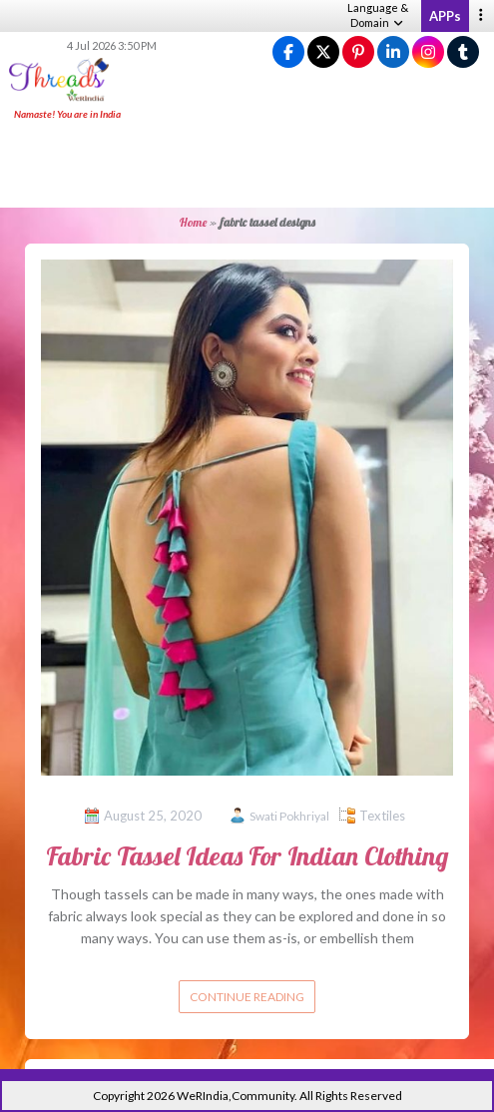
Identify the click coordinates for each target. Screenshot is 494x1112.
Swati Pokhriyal (289, 816)
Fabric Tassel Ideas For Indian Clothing (247, 855)
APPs (445, 16)
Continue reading (247, 996)
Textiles (382, 816)
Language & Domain (377, 15)
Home (193, 222)
